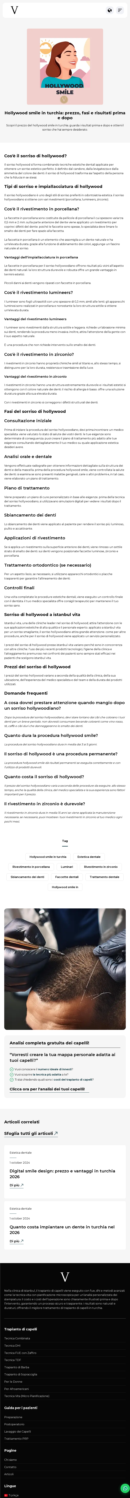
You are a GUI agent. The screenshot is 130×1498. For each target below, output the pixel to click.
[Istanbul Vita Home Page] (14, 13)
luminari (67, 866)
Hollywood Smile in (65, 887)
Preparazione (13, 1417)
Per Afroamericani (16, 1389)
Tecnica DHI (12, 1345)
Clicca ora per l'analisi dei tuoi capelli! (47, 1089)
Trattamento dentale (104, 877)
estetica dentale (89, 857)
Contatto (10, 1467)
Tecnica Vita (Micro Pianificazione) (26, 1396)
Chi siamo (10, 1459)
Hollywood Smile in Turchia (48, 857)
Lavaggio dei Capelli (17, 1431)
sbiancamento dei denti (27, 877)
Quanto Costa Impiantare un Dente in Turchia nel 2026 (62, 1230)
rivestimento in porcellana (31, 866)
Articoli (9, 1474)
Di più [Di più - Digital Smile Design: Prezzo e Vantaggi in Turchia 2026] (17, 1185)
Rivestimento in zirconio (101, 866)
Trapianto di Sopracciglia (20, 1374)
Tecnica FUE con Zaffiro (20, 1353)
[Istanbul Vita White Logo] (65, 1277)
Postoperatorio (14, 1424)
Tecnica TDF (12, 1360)
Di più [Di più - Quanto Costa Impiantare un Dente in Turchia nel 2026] (17, 1241)
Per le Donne (13, 1381)
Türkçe (11, 1495)
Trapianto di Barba (16, 1367)
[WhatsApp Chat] (122, 1489)
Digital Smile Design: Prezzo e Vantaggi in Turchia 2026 (62, 1174)
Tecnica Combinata (17, 1338)
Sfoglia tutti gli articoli (28, 1133)
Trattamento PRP (16, 1438)
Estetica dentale (21, 1152)
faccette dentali (67, 877)
